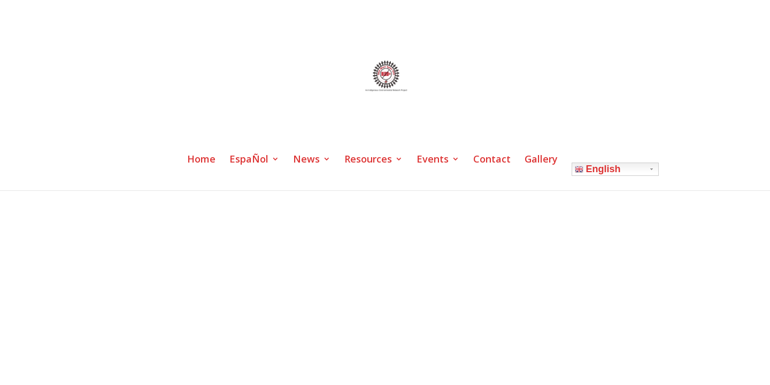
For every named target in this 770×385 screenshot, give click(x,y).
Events (433, 160)
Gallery (541, 160)
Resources (368, 160)
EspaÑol (248, 160)
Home (201, 160)
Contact (492, 160)
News (306, 160)
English (598, 169)
